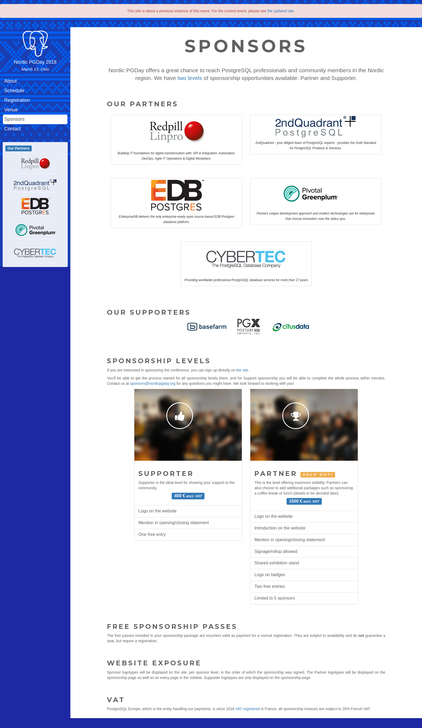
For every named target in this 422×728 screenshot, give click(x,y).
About (10, 81)
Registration (17, 100)
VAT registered (247, 709)
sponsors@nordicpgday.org (152, 383)
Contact (12, 128)
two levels (190, 78)
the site (242, 370)
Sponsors (14, 119)
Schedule (14, 90)
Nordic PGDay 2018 (35, 65)
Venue (11, 109)
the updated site (280, 11)
